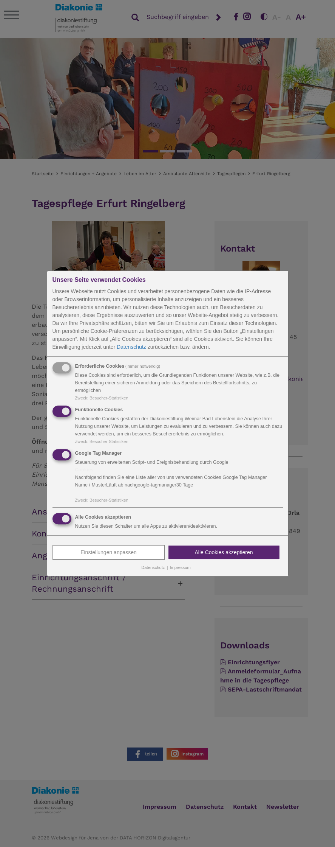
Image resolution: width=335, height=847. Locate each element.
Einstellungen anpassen (108, 553)
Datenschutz (131, 347)
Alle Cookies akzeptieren (224, 553)
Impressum (180, 568)
